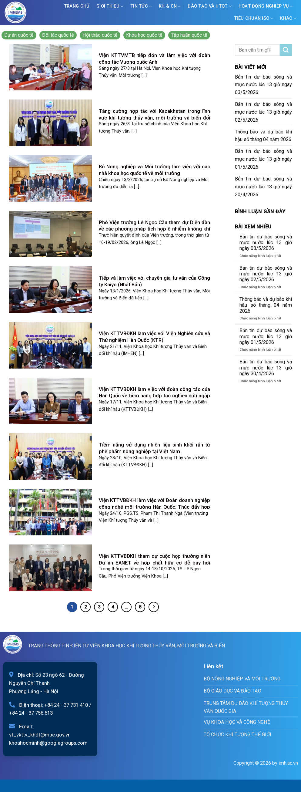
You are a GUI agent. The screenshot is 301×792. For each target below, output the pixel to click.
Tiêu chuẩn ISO (253, 18)
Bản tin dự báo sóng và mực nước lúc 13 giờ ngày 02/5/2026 (263, 112)
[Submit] (286, 50)
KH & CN (170, 6)
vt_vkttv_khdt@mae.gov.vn (40, 735)
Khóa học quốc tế (144, 35)
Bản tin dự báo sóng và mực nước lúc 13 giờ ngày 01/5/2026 (263, 159)
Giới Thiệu (109, 6)
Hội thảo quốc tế (100, 35)
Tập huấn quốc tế (189, 35)
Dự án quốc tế (19, 35)
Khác (288, 18)
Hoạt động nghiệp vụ (266, 6)
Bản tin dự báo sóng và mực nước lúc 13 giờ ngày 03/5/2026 (263, 85)
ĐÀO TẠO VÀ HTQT (210, 6)
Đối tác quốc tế (58, 35)
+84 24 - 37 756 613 (31, 713)
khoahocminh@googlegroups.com (48, 743)
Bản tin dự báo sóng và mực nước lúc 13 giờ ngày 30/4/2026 (263, 186)
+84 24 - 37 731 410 (66, 705)
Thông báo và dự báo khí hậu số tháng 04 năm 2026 (263, 136)
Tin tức (141, 6)
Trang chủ (77, 6)
